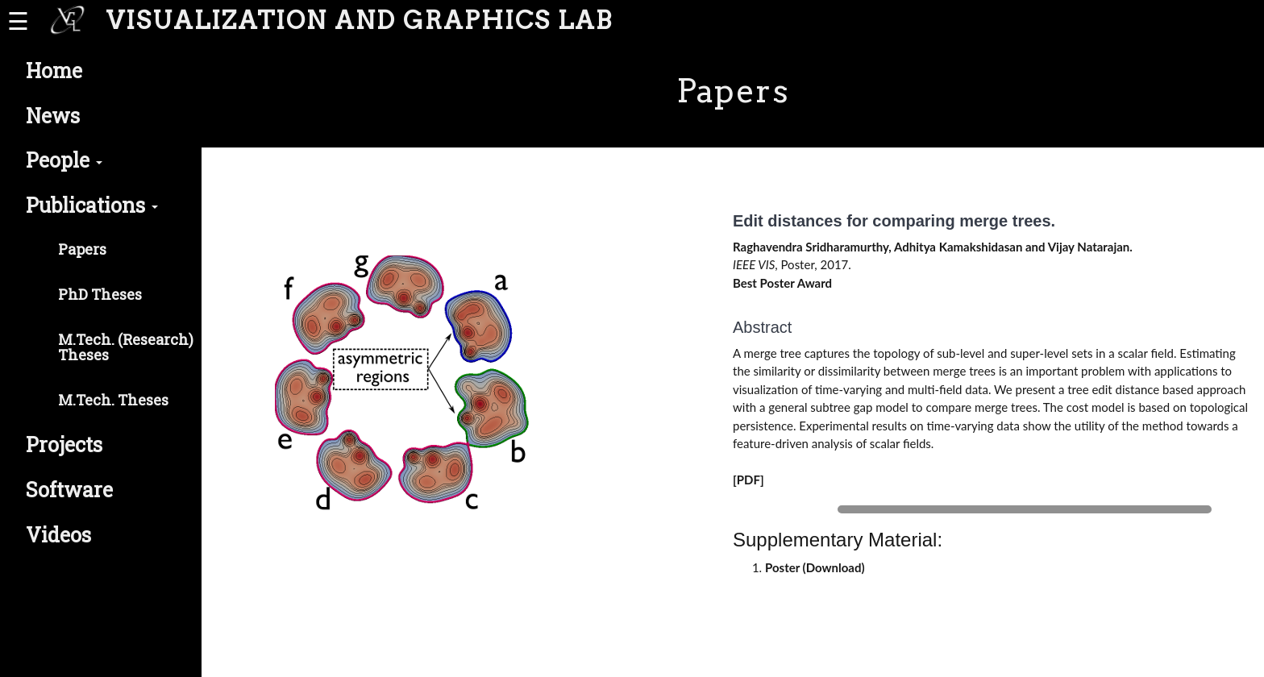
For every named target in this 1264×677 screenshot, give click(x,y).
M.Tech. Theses (113, 399)
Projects (64, 444)
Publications (92, 205)
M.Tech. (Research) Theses (125, 347)
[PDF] (748, 479)
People (64, 160)
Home (54, 70)
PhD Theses (100, 294)
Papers (82, 249)
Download (834, 567)
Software (69, 489)
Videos (58, 534)
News (53, 115)
